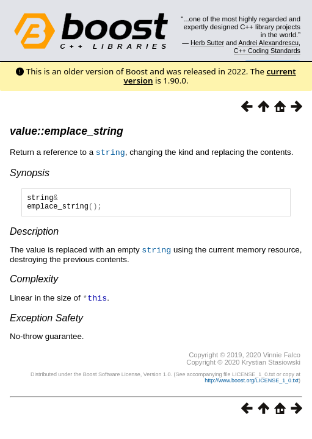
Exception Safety (46, 320)
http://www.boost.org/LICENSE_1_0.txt (252, 382)
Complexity (34, 281)
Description (34, 234)
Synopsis (29, 172)
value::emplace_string (66, 131)
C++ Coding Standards (267, 50)
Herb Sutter (207, 42)
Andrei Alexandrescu (268, 42)
